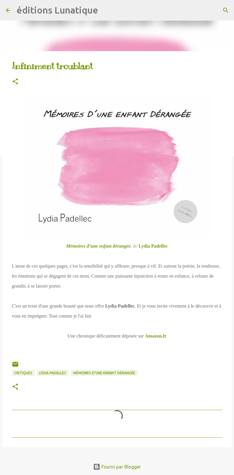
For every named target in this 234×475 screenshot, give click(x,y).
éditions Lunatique (57, 10)
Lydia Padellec (153, 246)
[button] (15, 82)
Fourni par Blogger (117, 466)
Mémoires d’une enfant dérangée (98, 246)
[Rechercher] (106, 10)
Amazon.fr (155, 335)
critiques (23, 373)
